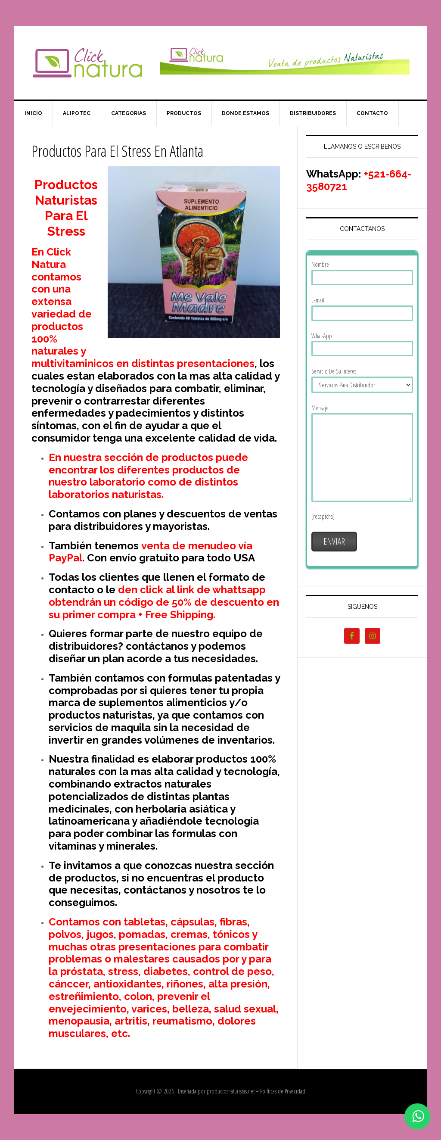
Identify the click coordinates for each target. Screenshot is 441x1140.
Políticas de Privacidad (282, 1091)
